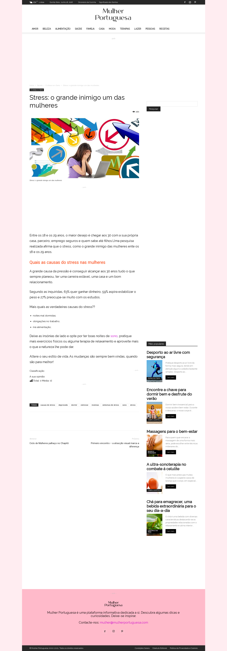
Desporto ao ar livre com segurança (168, 354)
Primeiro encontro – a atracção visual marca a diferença (115, 445)
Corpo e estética (154, 420)
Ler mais (170, 377)
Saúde (78, 29)
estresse (84, 405)
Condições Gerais (142, 648)
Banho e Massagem (152, 452)
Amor (35, 29)
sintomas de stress (110, 405)
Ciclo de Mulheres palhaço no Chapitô (49, 443)
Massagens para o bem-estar (172, 431)
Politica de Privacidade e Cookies (184, 648)
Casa (101, 29)
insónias (95, 405)
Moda (112, 29)
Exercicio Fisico (154, 378)
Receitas (164, 29)
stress (132, 405)
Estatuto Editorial (160, 648)
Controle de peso (153, 531)
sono (114, 336)
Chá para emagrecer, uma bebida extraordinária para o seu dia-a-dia (171, 506)
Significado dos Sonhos (108, 2)
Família (90, 29)
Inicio (32, 85)
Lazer (137, 29)
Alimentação (62, 29)
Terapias (125, 29)
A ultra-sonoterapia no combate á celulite (166, 466)
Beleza (47, 29)
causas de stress (47, 405)
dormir (74, 405)
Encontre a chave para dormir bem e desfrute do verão (169, 394)
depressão (63, 405)
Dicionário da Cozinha (87, 2)
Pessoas (150, 29)
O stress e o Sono (52, 85)
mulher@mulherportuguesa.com (124, 622)
